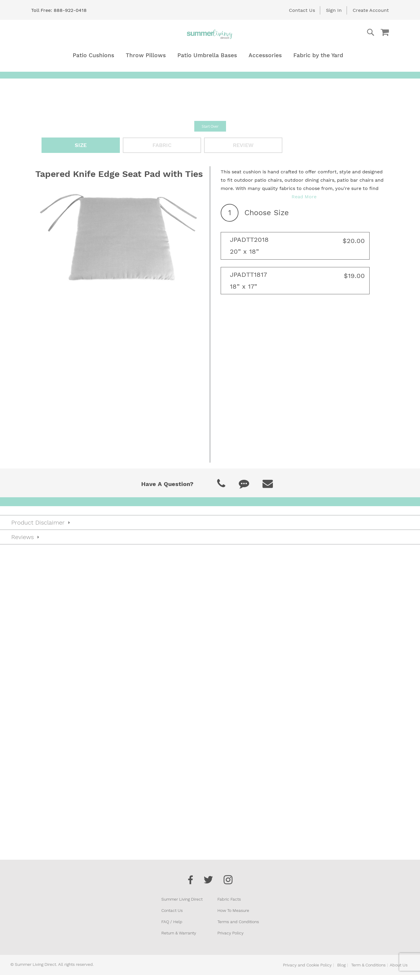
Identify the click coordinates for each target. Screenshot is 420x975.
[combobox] (346, 32)
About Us (399, 965)
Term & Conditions (368, 965)
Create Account (371, 10)
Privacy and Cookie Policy (307, 965)
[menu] (210, 55)
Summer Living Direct (182, 899)
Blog (341, 965)
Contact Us (302, 10)
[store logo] (210, 34)
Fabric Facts (229, 899)
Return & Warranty (178, 933)
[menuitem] (93, 55)
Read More (304, 196)
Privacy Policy (230, 933)
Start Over (210, 126)
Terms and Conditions (238, 921)
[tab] (210, 678)
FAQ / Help (171, 921)
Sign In (334, 10)
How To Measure (233, 910)
